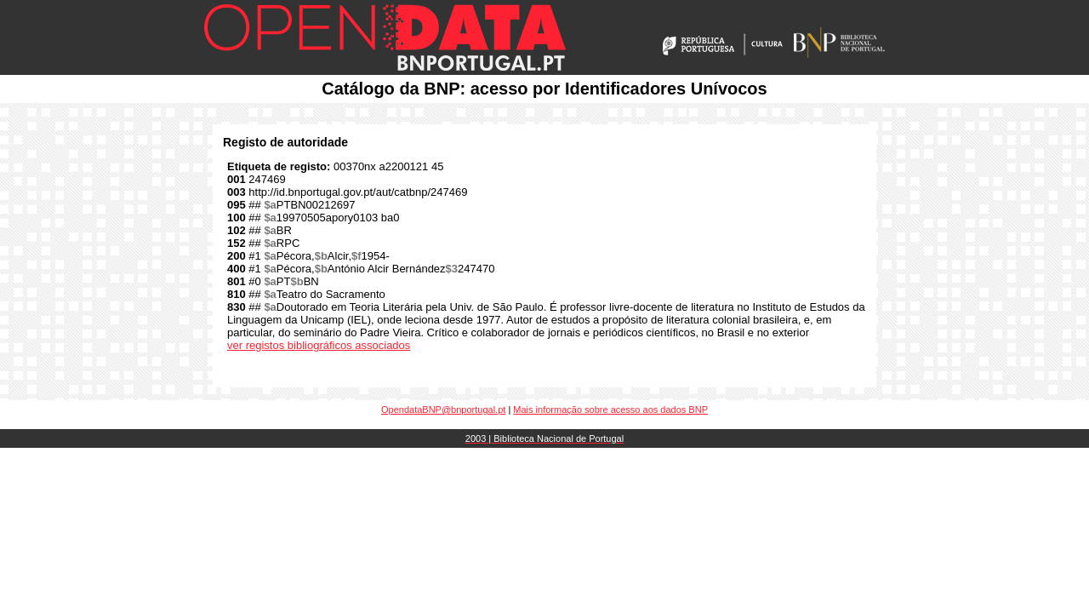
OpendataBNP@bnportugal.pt (443, 409)
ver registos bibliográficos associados (318, 345)
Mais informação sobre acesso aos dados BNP (610, 409)
